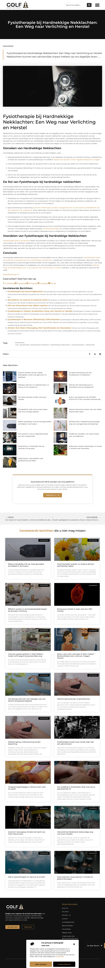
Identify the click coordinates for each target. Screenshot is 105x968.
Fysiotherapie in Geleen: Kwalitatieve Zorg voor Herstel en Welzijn (40, 311)
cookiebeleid (59, 956)
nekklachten (90, 345)
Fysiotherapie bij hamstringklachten (25, 291)
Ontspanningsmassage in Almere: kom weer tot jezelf (27, 788)
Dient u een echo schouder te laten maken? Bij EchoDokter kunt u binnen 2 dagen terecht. (75, 656)
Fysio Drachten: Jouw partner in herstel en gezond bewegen (75, 878)
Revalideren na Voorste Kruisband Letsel (28, 300)
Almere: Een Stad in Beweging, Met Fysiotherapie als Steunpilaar (39, 328)
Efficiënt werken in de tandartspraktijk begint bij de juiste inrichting (27, 610)
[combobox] (76, 5)
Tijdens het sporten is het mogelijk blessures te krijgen (76, 160)
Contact (65, 919)
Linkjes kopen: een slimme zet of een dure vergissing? (70, 938)
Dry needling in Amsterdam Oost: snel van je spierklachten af (76, 788)
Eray (17, 345)
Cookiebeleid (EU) (68, 922)
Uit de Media (66, 929)
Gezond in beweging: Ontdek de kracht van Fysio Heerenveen (26, 833)
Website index (67, 932)
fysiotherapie (25, 345)
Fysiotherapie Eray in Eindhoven (16, 241)
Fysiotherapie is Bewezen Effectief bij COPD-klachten (34, 319)
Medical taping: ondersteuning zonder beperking (24, 743)
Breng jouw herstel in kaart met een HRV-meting (75, 610)
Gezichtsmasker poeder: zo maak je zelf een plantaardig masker (75, 565)
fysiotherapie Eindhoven (40, 345)
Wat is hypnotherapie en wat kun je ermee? (26, 877)
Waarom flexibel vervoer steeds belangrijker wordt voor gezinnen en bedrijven (32, 375)
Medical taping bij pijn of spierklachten (73, 699)
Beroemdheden (67, 925)
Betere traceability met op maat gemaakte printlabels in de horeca (26, 565)
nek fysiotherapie (77, 345)
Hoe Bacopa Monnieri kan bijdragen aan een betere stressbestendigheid (27, 700)
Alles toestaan (41, 964)
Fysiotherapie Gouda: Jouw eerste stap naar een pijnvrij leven (75, 743)
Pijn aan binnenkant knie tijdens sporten (28, 305)
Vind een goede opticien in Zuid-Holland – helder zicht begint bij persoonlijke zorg (26, 655)
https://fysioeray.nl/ (11, 274)
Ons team (65, 912)
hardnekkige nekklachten (60, 345)
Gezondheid (8, 46)
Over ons (65, 908)
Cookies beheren (64, 964)
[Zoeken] (89, 5)
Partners (66, 915)
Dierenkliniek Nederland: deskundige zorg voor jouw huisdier (75, 833)
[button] (74, 944)
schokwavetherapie (51, 229)
